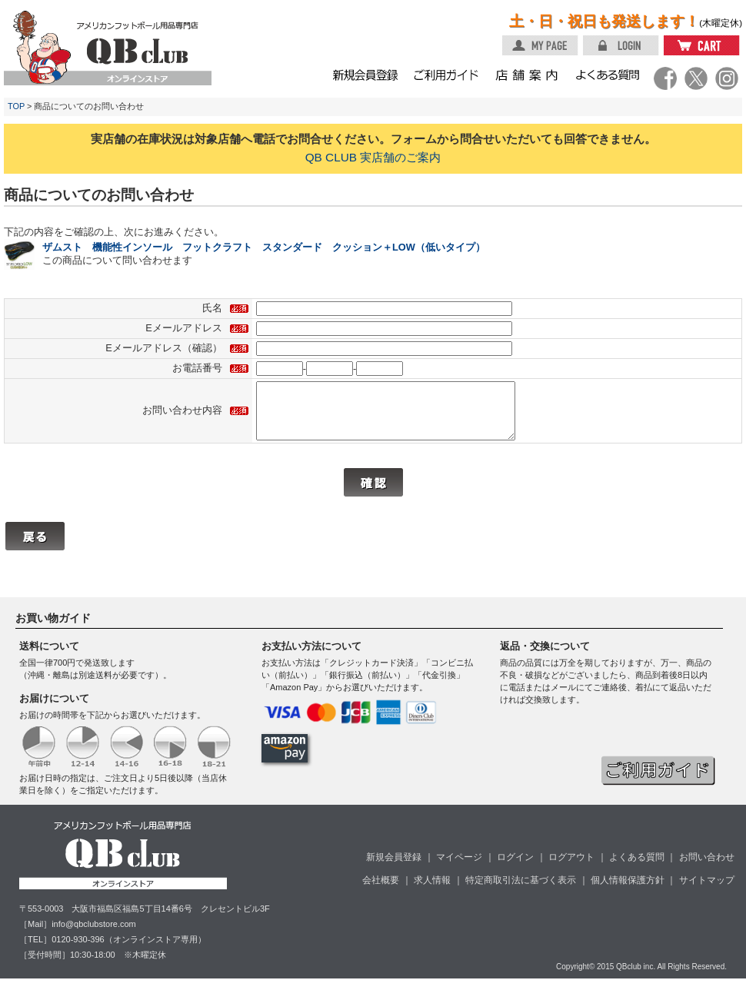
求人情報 (432, 891)
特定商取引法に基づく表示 (520, 891)
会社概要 (380, 891)
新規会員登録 (393, 868)
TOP (16, 106)
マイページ (459, 868)
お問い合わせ (706, 868)
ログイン (515, 868)
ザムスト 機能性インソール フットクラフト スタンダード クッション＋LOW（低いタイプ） (263, 247)
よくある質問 (636, 868)
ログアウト (571, 868)
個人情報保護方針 (627, 891)
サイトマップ (706, 891)
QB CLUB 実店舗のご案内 (373, 157)
